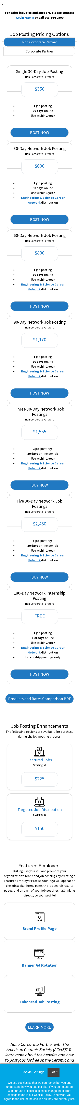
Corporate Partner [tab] (39, 51)
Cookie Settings (33, 1072)
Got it (53, 1072)
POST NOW (39, 132)
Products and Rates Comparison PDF (39, 698)
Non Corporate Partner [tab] (39, 42)
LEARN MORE (39, 1027)
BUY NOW (39, 485)
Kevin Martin (25, 17)
